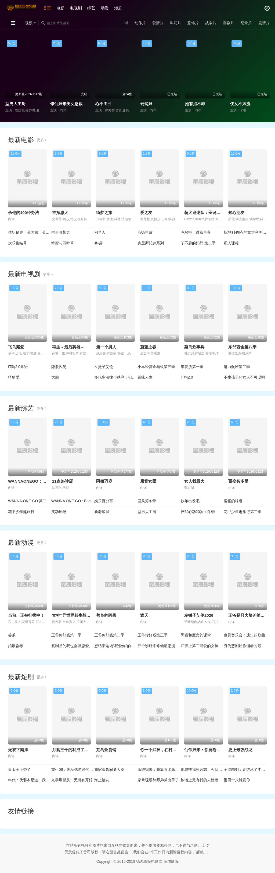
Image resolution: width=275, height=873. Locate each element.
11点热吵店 (62, 481)
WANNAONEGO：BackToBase (37, 481)
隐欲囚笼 (58, 367)
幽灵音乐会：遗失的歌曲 (244, 635)
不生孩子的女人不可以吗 (244, 377)
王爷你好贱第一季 (66, 635)
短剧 (118, 8)
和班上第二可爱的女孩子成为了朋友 (202, 646)
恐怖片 (193, 23)
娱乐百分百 (103, 501)
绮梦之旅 (104, 212)
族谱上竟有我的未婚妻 (199, 780)
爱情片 (158, 23)
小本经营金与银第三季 (156, 367)
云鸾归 (146, 103)
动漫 (105, 8)
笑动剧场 (58, 511)
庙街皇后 (145, 232)
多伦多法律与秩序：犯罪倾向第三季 (116, 377)
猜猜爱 (13, 377)
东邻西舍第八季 (242, 347)
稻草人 (100, 232)
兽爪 (12, 635)
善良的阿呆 (106, 615)
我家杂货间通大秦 (109, 769)
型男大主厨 (15, 103)
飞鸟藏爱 (16, 347)
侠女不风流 (240, 103)
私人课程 (231, 243)
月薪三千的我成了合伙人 (74, 749)
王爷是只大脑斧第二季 (248, 615)
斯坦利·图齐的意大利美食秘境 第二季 (245, 232)
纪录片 (246, 23)
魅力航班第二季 (237, 367)
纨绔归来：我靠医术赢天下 (159, 769)
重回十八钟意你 (237, 780)
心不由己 (103, 103)
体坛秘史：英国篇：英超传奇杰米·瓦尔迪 (29, 232)
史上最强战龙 (240, 749)
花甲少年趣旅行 (21, 511)
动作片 (140, 23)
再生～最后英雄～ (68, 347)
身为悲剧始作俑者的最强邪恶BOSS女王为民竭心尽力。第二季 (245, 646)
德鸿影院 (171, 861)
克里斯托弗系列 (151, 243)
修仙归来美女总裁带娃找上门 (76, 103)
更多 (41, 140)
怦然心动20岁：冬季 (198, 511)
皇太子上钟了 (19, 769)
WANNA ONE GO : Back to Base (73, 501)
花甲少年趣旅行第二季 (242, 511)
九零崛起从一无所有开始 (72, 780)
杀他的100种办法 (23, 212)
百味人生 (145, 377)
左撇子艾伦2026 (198, 615)
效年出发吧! (191, 501)
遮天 (144, 615)
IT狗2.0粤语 (18, 367)
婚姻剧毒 (15, 646)
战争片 (210, 23)
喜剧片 (228, 23)
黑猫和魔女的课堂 (196, 635)
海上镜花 (101, 780)
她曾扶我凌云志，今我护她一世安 (202, 769)
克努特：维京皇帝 (196, 232)
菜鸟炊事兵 (194, 347)
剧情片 (264, 23)
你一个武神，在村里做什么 (164, 749)
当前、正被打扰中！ (26, 615)
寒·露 (98, 243)
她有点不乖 (195, 103)
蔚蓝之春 (148, 347)
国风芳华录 (147, 501)
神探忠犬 (60, 212)
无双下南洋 (18, 749)
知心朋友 (236, 212)
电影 (60, 8)
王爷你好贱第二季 (109, 635)
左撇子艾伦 (103, 367)
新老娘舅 (101, 511)
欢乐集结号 (17, 243)
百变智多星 (238, 481)
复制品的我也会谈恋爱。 (72, 646)
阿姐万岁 (104, 481)
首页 (47, 8)
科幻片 (175, 23)
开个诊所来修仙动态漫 (156, 646)
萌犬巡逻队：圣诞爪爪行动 (208, 212)
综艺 (91, 8)
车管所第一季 (192, 367)
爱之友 (146, 212)
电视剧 (76, 8)
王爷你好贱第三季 (153, 635)
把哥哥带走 (60, 232)
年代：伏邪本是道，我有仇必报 (29, 780)
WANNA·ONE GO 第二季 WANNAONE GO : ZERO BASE (29, 501)
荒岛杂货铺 (106, 749)
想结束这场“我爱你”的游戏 (116, 646)
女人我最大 (194, 481)
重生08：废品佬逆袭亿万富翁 (73, 769)
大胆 (55, 377)
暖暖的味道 (233, 501)
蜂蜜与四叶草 (62, 243)
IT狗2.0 (187, 377)
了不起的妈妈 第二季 (198, 243)
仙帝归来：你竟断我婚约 (206, 749)
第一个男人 (106, 347)
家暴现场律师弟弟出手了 (158, 780)
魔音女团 (148, 481)
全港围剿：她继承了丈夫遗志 (245, 769)
